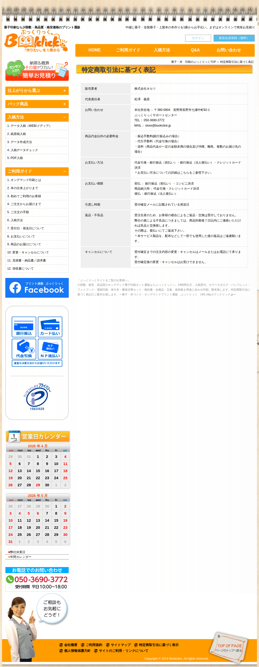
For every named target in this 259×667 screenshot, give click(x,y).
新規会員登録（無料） (234, 38)
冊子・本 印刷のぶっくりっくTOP (193, 61)
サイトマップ (121, 645)
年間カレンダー (20, 557)
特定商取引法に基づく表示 (159, 645)
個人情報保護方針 (77, 651)
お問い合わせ (229, 50)
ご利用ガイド (128, 50)
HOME (95, 50)
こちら (184, 172)
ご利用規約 (94, 645)
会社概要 (70, 645)
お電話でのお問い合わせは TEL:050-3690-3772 (37, 579)
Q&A (195, 50)
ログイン (198, 38)
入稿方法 (162, 50)
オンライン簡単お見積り (37, 71)
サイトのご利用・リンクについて (123, 651)
